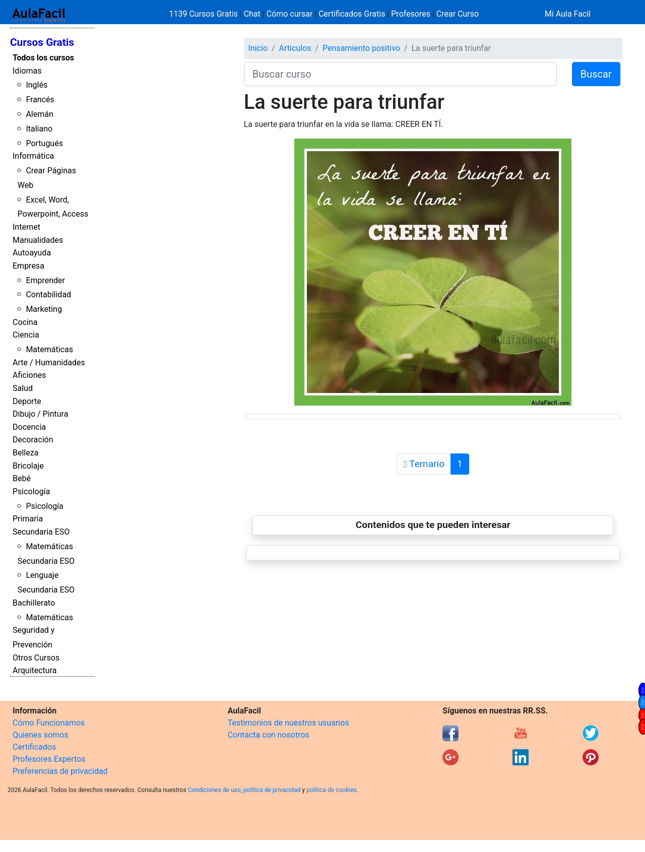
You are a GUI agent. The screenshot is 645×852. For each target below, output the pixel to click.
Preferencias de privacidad (60, 771)
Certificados (34, 747)
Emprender (45, 280)
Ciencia (26, 335)
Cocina (25, 322)
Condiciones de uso (214, 790)
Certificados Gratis (351, 14)
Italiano (39, 129)
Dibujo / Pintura (40, 414)
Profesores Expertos (49, 759)
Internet (26, 227)
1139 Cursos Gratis (204, 14)
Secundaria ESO (41, 532)
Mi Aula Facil (568, 14)
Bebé (22, 478)
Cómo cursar (290, 14)
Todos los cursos (43, 57)
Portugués (44, 143)
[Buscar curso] (400, 74)
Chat (252, 14)
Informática (33, 156)
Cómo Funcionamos (49, 723)
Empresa (28, 266)
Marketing (43, 309)
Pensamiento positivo (361, 48)
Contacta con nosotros (268, 735)
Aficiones (29, 375)
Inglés (36, 85)
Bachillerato (34, 603)
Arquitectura (34, 670)
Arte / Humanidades (49, 362)
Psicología (31, 491)
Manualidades (38, 240)
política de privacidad (271, 790)
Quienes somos (41, 735)
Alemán (39, 114)
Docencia (29, 427)
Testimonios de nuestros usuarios (288, 723)
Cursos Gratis (42, 42)
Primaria (28, 518)
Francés (40, 99)
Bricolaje (28, 466)
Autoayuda (32, 252)
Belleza (25, 452)
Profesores (410, 14)
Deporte (27, 401)
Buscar (596, 74)
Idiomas (27, 71)
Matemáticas (49, 349)
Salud (23, 388)
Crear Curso (457, 14)
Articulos (295, 48)
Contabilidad (48, 294)
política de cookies (331, 790)
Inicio (258, 48)
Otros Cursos (36, 658)
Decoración (33, 439)
